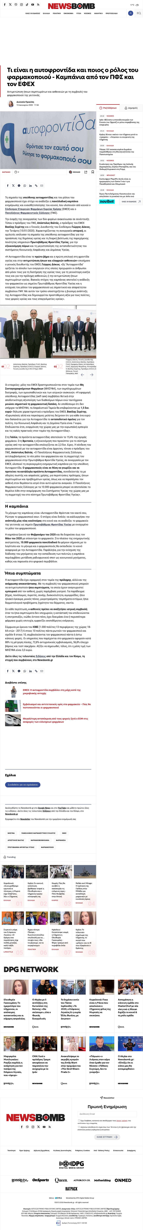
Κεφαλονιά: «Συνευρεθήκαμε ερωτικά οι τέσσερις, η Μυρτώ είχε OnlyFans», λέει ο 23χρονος (12, 889)
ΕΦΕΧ (64, 833)
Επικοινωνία (118, 1150)
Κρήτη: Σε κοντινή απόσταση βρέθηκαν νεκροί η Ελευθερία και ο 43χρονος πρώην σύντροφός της (36, 889)
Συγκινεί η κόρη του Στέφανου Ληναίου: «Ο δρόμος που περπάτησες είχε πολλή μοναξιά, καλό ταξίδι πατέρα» (11, 938)
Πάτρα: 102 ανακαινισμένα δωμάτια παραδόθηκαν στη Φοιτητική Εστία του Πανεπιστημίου (116, 152)
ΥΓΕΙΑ (78, 13)
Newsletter (25, 819)
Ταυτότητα (11, 1150)
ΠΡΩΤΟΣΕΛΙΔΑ (112, 13)
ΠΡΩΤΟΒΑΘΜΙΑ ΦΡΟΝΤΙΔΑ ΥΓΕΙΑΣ (21, 847)
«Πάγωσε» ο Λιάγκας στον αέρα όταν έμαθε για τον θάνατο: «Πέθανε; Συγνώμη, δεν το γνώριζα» (99, 1064)
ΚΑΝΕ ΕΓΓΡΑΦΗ (107, 1137)
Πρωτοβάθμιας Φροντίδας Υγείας (52, 524)
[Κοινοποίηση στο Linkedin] (30, 185)
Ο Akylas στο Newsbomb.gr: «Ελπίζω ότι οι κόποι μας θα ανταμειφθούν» (126, 1062)
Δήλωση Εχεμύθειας (42, 1150)
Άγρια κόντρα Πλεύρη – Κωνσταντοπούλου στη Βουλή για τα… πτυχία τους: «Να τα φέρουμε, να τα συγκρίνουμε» (36, 937)
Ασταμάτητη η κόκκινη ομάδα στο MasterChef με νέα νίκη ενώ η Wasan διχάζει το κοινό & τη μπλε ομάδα (128, 1007)
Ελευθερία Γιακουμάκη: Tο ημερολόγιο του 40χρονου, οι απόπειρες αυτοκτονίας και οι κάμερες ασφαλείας (14, 1009)
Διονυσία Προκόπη (25, 102)
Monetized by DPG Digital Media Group (80, 1198)
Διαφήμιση (131, 1150)
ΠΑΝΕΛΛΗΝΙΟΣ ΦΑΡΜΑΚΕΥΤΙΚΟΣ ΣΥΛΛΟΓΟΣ (38, 833)
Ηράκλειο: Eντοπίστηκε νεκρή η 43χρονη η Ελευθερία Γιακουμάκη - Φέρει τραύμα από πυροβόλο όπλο (60, 937)
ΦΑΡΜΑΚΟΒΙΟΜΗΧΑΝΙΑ (40, 840)
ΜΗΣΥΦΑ (11, 833)
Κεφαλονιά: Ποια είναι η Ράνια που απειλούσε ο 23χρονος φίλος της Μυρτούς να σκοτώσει (100, 1007)
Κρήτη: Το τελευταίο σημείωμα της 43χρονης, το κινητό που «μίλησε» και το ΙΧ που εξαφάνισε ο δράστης (83, 938)
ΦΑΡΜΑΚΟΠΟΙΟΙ (47, 847)
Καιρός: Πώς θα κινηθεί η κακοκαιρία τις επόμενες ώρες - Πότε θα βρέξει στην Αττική (59, 889)
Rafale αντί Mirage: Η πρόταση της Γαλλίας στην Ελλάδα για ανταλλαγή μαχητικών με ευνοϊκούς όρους (84, 891)
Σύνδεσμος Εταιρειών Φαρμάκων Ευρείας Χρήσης (33, 209)
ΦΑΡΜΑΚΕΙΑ (61, 840)
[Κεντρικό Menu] (139, 13)
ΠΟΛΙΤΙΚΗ (57, 13)
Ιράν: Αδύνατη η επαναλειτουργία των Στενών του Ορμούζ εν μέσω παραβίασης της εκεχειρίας (119, 122)
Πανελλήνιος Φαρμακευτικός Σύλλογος (27, 212)
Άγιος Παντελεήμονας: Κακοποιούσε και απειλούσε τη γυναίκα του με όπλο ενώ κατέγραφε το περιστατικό (117, 196)
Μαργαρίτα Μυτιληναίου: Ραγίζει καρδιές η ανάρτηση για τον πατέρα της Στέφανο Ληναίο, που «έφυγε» (13, 1066)
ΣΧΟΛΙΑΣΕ (74, 172)
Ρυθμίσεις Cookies (82, 1150)
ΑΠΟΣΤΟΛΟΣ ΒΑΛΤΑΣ (16, 840)
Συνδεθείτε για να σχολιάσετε (23, 784)
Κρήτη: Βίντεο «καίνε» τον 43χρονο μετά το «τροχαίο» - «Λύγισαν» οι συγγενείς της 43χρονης (118, 137)
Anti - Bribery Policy (101, 1150)
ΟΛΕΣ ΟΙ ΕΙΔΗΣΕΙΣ (32, 13)
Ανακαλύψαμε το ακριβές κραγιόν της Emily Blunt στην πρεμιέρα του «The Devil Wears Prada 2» (71, 1064)
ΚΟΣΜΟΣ (87, 13)
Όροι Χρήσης (24, 1150)
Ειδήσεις (41, 656)
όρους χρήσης (122, 1121)
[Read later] (92, 172)
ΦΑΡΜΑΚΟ (6, 172)
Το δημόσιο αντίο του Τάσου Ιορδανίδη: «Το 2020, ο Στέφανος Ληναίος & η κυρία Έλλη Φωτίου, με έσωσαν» (71, 1009)
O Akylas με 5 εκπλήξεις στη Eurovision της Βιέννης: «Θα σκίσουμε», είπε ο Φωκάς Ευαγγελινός (41, 1009)
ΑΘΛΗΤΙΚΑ (98, 13)
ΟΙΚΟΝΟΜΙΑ (68, 13)
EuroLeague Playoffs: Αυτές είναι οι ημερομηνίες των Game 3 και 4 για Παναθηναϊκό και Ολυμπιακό (115, 181)
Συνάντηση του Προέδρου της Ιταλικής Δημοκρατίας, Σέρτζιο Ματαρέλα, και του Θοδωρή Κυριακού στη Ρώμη (117, 166)
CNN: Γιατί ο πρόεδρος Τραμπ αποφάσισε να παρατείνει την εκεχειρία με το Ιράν (41, 1064)
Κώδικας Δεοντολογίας (62, 1150)
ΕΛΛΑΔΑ (46, 13)
